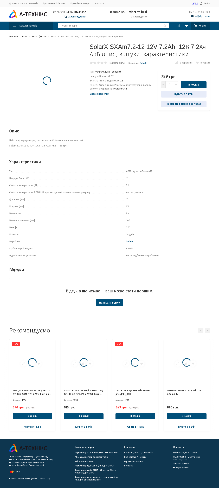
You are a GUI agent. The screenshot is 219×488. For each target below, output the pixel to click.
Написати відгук (117, 63)
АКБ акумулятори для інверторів (91, 457)
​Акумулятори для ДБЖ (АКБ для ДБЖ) (94, 465)
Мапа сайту (45, 479)
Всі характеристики (99, 94)
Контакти (99, 3)
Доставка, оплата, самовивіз (23, 3)
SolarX (143, 63)
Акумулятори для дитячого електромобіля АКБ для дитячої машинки (96, 478)
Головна (13, 36)
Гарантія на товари (79, 3)
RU (196, 3)
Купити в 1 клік (183, 94)
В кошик (193, 84)
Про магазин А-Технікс (54, 3)
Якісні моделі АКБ (84, 461)
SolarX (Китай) (39, 36)
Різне (25, 36)
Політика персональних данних (23, 479)
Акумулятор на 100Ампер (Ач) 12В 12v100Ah (96, 452)
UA (193, 3)
